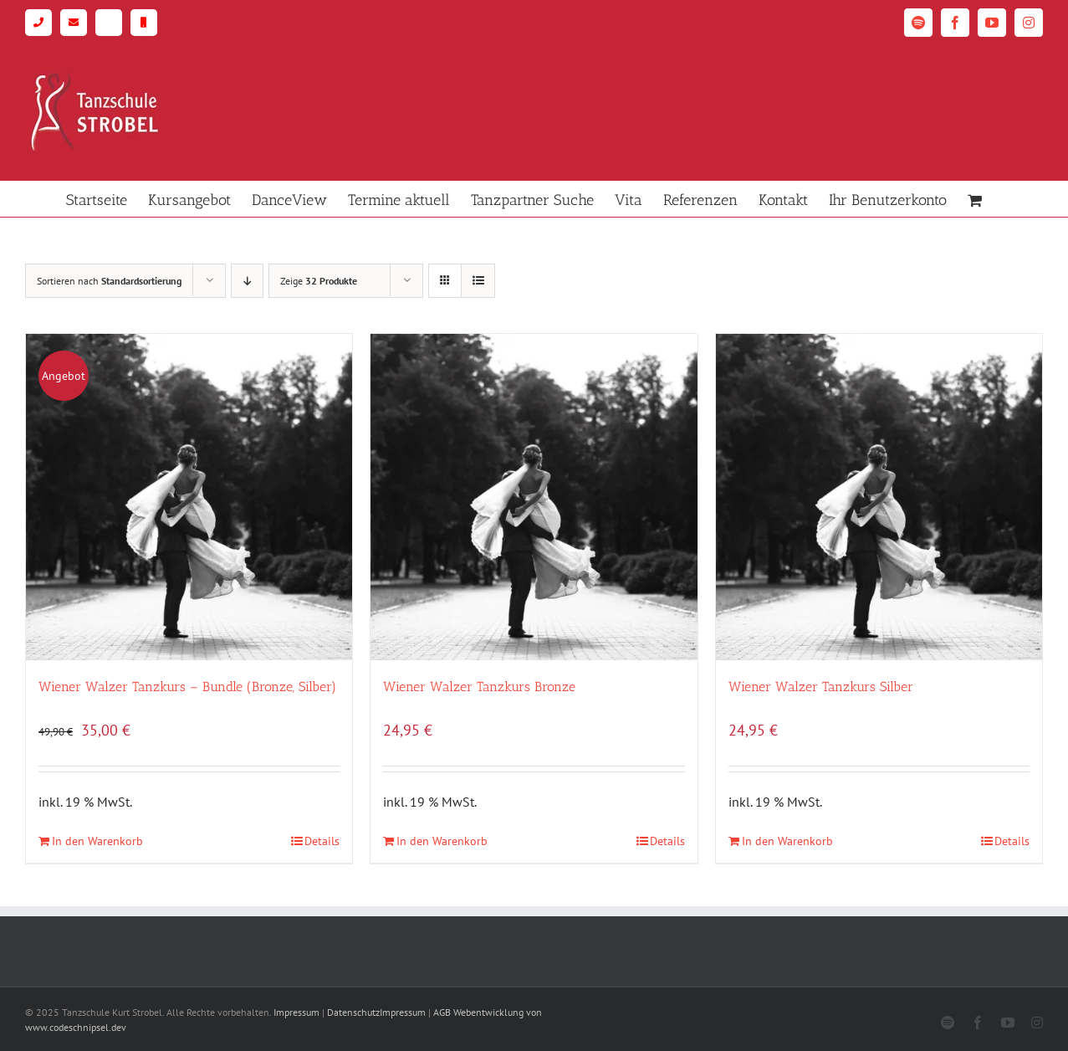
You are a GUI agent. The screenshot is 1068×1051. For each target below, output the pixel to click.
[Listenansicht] (478, 280)
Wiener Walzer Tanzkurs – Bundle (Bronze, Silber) (187, 687)
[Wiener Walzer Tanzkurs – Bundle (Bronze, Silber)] (189, 497)
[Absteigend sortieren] (247, 281)
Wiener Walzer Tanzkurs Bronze (479, 687)
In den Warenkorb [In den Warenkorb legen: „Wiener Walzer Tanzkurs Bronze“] (442, 840)
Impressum (296, 1012)
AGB (442, 1012)
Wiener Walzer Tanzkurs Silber (820, 687)
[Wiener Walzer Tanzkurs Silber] (879, 497)
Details (322, 840)
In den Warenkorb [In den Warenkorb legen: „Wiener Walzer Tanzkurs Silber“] (787, 840)
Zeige (318, 280)
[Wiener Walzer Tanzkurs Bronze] (533, 497)
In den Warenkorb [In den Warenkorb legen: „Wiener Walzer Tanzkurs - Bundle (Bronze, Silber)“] (97, 840)
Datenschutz (353, 1012)
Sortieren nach (109, 280)
